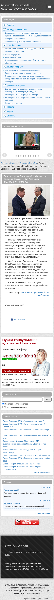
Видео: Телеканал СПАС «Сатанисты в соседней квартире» (26, 455)
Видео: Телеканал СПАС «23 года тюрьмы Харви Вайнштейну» (22, 451)
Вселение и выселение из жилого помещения (23, 73)
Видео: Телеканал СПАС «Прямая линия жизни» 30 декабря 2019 (26, 459)
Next (49, 155)
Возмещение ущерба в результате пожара (21, 95)
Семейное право (14, 45)
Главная (10, 25)
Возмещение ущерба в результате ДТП (20, 92)
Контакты (10, 115)
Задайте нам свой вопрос (16, 371)
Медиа (9, 111)
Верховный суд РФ (28, 163)
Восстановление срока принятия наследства (22, 33)
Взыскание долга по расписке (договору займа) (23, 89)
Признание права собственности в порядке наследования (28, 36)
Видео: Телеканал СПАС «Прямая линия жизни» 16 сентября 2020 (27, 436)
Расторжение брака (13, 57)
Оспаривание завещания (15, 39)
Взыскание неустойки (13, 103)
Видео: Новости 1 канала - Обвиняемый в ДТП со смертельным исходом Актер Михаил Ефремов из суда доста (24, 444)
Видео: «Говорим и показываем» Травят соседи (21, 464)
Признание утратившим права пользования (22, 70)
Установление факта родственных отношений (23, 41)
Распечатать (19, 319)
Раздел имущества (12, 54)
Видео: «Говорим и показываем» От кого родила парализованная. (22, 468)
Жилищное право (14, 66)
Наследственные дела (16, 29)
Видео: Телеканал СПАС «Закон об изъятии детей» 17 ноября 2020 (24, 425)
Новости (10, 107)
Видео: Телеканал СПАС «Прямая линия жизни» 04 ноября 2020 (26, 431)
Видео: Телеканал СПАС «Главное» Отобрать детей (23, 421)
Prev (4, 155)
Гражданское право (15, 85)
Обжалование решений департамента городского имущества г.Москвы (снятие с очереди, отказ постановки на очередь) (27, 79)
